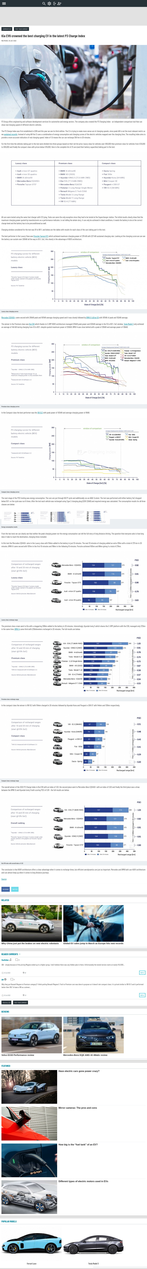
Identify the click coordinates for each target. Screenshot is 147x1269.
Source (3, 879)
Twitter (15, 889)
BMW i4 (17, 629)
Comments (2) (7, 29)
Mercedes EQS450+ (8, 317)
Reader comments (11, 954)
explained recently (10, 134)
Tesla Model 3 (129, 324)
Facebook (6, 889)
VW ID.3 (40, 412)
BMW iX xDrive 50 (92, 317)
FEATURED (5, 1065)
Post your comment (21, 29)
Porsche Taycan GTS (41, 236)
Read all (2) (6, 1002)
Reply (142, 973)
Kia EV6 (31, 324)
